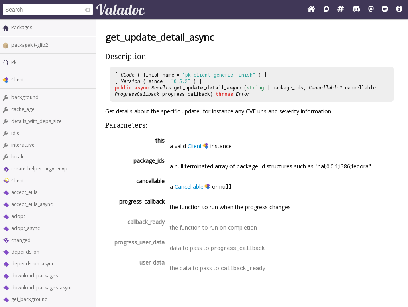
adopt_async (25, 228)
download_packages (34, 275)
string (255, 87)
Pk (13, 62)
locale (18, 156)
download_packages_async (42, 287)
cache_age (23, 109)
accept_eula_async (32, 204)
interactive (23, 144)
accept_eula (24, 192)
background (25, 97)
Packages (21, 27)
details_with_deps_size (36, 121)
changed (21, 240)
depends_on (25, 251)
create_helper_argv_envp (39, 168)
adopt (18, 216)
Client (17, 79)
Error (243, 94)
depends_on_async (32, 263)
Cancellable (324, 87)
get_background (29, 299)
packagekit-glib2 (29, 45)
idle (15, 132)
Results (161, 87)
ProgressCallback (137, 94)
